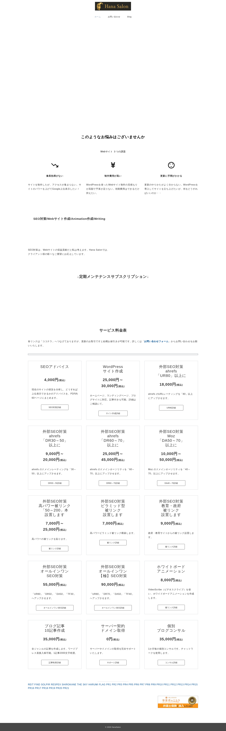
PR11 (166, 684)
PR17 (38, 688)
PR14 (187, 684)
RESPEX (56, 684)
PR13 (180, 684)
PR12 (174, 684)
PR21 (66, 688)
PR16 (31, 688)
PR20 (59, 688)
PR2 (114, 684)
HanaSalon (116, 727)
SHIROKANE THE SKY (75, 684)
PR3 (119, 684)
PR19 (52, 688)
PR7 (142, 684)
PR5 (131, 684)
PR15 (194, 684)
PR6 (136, 684)
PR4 (125, 684)
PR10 (160, 684)
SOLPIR (45, 684)
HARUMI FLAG (97, 684)
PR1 (108, 684)
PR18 (45, 688)
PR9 (153, 684)
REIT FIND (34, 684)
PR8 (147, 684)
